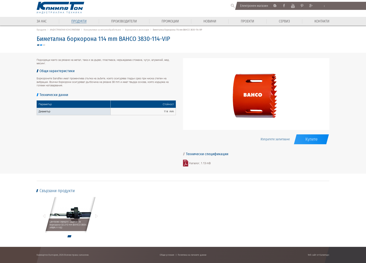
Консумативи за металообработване (102, 29)
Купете (311, 139)
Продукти (41, 29)
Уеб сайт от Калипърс (318, 254)
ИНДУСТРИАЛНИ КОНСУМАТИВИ (65, 29)
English (320, 5)
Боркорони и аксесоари (137, 29)
